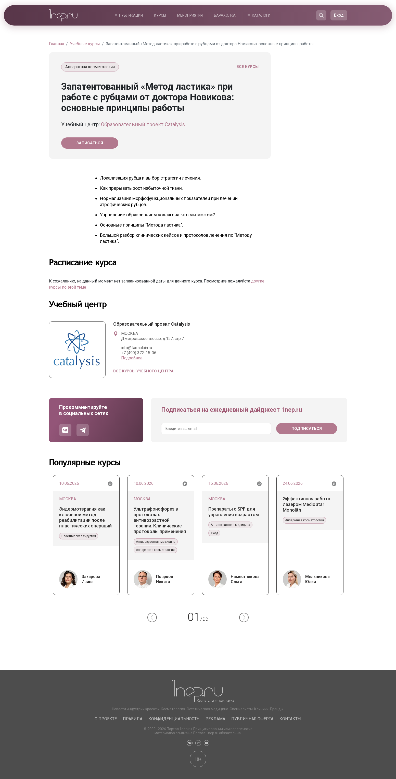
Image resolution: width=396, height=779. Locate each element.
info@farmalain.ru (136, 347)
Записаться (89, 143)
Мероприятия (190, 15)
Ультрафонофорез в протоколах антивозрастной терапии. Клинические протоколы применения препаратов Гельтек (160, 520)
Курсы (160, 15)
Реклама (215, 718)
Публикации (131, 15)
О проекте (106, 718)
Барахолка (225, 15)
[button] (152, 617)
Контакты (290, 718)
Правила (132, 718)
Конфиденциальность (173, 718)
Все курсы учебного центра (143, 371)
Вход (339, 15)
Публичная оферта (252, 718)
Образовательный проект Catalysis (143, 124)
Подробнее (132, 358)
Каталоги (261, 15)
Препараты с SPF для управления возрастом (233, 511)
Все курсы (247, 66)
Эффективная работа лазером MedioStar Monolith (306, 504)
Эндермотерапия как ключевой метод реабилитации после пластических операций (85, 517)
